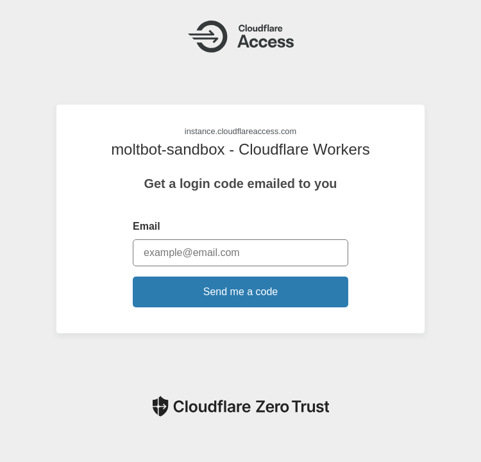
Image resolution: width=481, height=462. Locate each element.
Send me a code (240, 291)
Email (146, 226)
